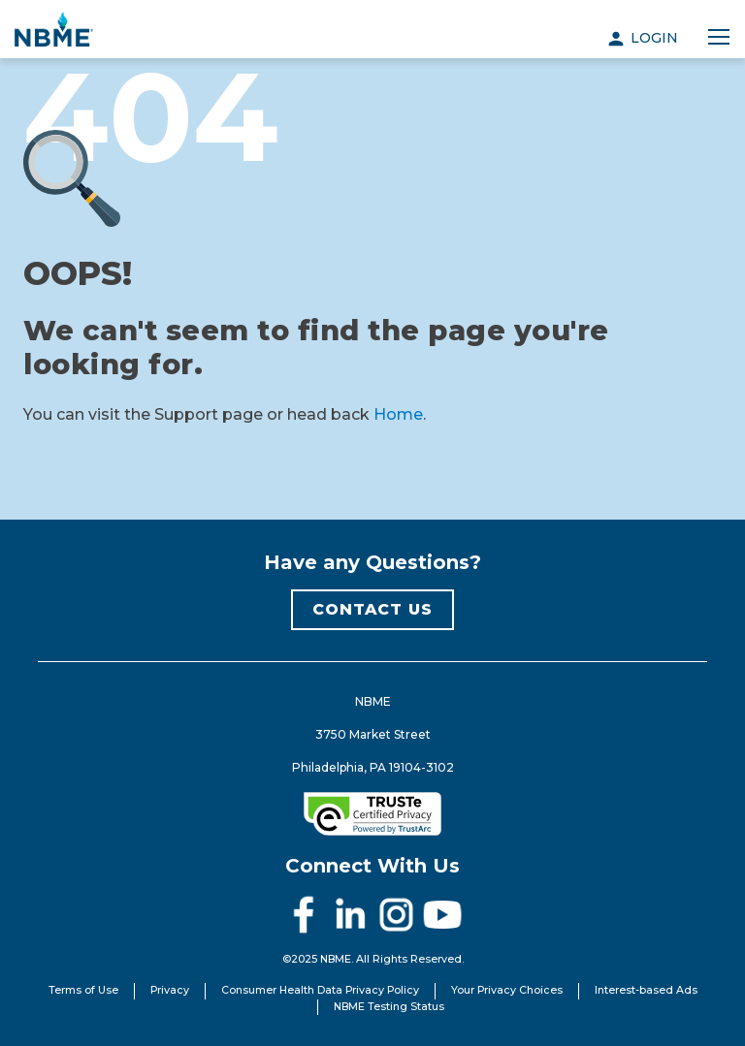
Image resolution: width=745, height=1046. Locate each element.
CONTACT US (373, 609)
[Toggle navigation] (718, 38)
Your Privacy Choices (507, 990)
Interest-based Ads (646, 990)
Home (398, 414)
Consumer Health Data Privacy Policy (320, 990)
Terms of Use (83, 990)
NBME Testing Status (389, 1006)
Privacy (169, 990)
